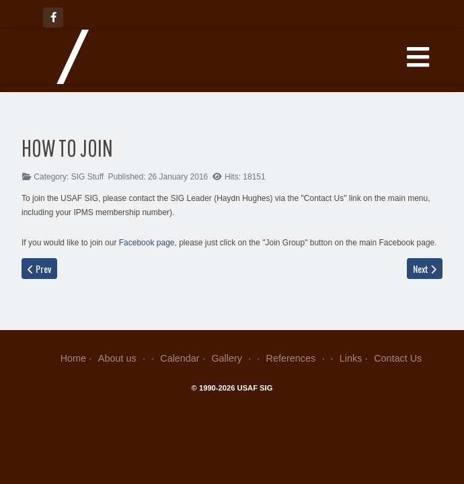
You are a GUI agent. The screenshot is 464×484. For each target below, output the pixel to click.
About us (123, 358)
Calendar (179, 358)
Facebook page (147, 242)
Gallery (232, 358)
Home (73, 358)
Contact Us (398, 358)
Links (351, 358)
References (296, 358)
